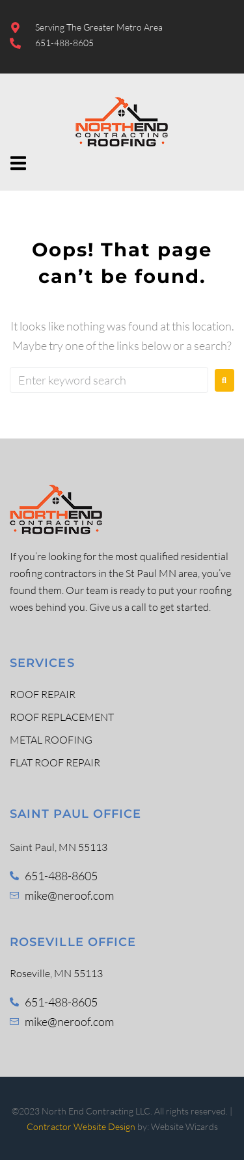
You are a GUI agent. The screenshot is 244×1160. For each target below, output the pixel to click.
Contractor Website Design (81, 1126)
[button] (18, 163)
